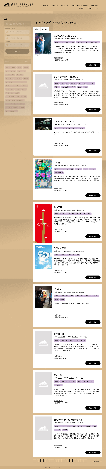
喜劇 (67, 42)
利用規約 (81, 8)
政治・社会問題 (66, 87)
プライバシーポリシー (93, 8)
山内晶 (60, 378)
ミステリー (92, 169)
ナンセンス (57, 430)
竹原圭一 (60, 292)
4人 (88, 165)
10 (71, 461)
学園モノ (57, 87)
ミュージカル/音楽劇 (11, 107)
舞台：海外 (81, 426)
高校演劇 (65, 430)
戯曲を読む (93, 65)
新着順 (37, 29)
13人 (82, 378)
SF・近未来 (82, 83)
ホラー (85, 169)
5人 (83, 251)
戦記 (7, 92)
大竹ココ (60, 38)
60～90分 (72, 38)
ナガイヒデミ (61, 336)
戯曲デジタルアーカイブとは (80, 5)
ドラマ (62, 42)
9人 (82, 79)
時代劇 (62, 213)
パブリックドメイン (11, 111)
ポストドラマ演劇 (70, 381)
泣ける (79, 87)
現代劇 (56, 42)
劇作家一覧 (55, 5)
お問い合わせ (94, 5)
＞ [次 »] (85, 461)
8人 (83, 210)
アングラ (17, 89)
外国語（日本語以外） (17, 100)
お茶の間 (82, 213)
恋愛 (78, 42)
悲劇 (67, 169)
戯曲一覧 (45, 5)
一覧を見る (27, 61)
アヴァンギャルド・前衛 (12, 96)
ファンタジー (90, 83)
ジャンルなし (17, 78)
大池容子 (60, 251)
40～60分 (78, 165)
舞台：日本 (84, 42)
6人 (83, 38)
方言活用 (76, 340)
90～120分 (71, 79)
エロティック (9, 89)
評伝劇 (24, 89)
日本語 (91, 42)
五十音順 (44, 29)
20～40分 (72, 422)
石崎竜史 (60, 210)
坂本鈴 (60, 79)
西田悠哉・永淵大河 (63, 165)
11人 (85, 124)
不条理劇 (68, 255)
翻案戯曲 (88, 426)
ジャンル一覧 (64, 5)
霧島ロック (61, 124)
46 (82, 461)
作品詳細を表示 (58, 58)
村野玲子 (60, 422)
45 (78, 461)
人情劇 (72, 42)
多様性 (97, 42)
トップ (5, 19)
